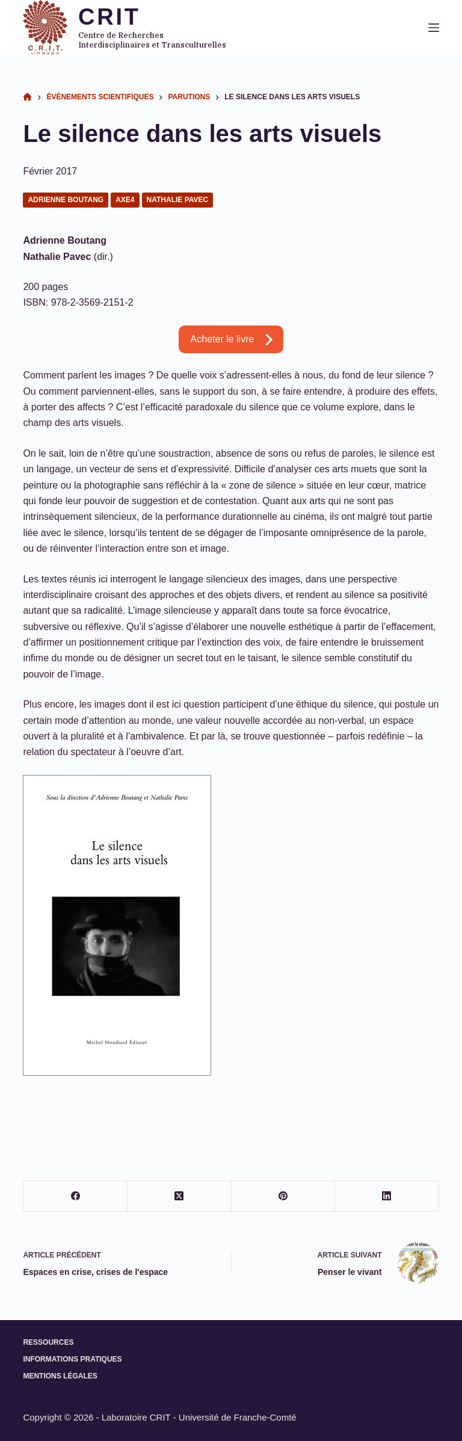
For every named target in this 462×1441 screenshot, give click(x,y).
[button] (231, 339)
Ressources (48, 1342)
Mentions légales (60, 1376)
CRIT (109, 16)
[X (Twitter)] (180, 1196)
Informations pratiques (72, 1359)
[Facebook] (75, 1196)
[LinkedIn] (387, 1196)
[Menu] (433, 27)
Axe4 (125, 200)
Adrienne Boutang (65, 200)
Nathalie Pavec (178, 200)
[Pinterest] (284, 1196)
